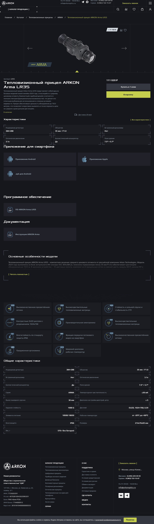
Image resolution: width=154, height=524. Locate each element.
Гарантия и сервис (89, 471)
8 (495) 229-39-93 (134, 476)
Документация (87, 488)
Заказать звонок (130, 3)
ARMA (60, 17)
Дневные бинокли (52, 480)
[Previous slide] (30, 48)
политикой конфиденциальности (108, 520)
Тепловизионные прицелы (41, 17)
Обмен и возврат (88, 484)
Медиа (85, 500)
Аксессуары (49, 502)
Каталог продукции (54, 463)
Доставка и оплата (89, 475)
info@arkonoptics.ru (68, 3)
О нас (84, 463)
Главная (8, 17)
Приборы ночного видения (55, 477)
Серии (48, 506)
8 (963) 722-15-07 (104, 3)
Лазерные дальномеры (54, 486)
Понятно (130, 520)
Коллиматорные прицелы (55, 483)
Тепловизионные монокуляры (57, 470)
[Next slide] (124, 48)
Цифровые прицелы (53, 473)
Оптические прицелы (53, 490)
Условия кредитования (91, 478)
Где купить (87, 495)
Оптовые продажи (89, 491)
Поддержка (87, 468)
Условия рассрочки (89, 481)
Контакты (86, 504)
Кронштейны (50, 499)
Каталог (20, 17)
